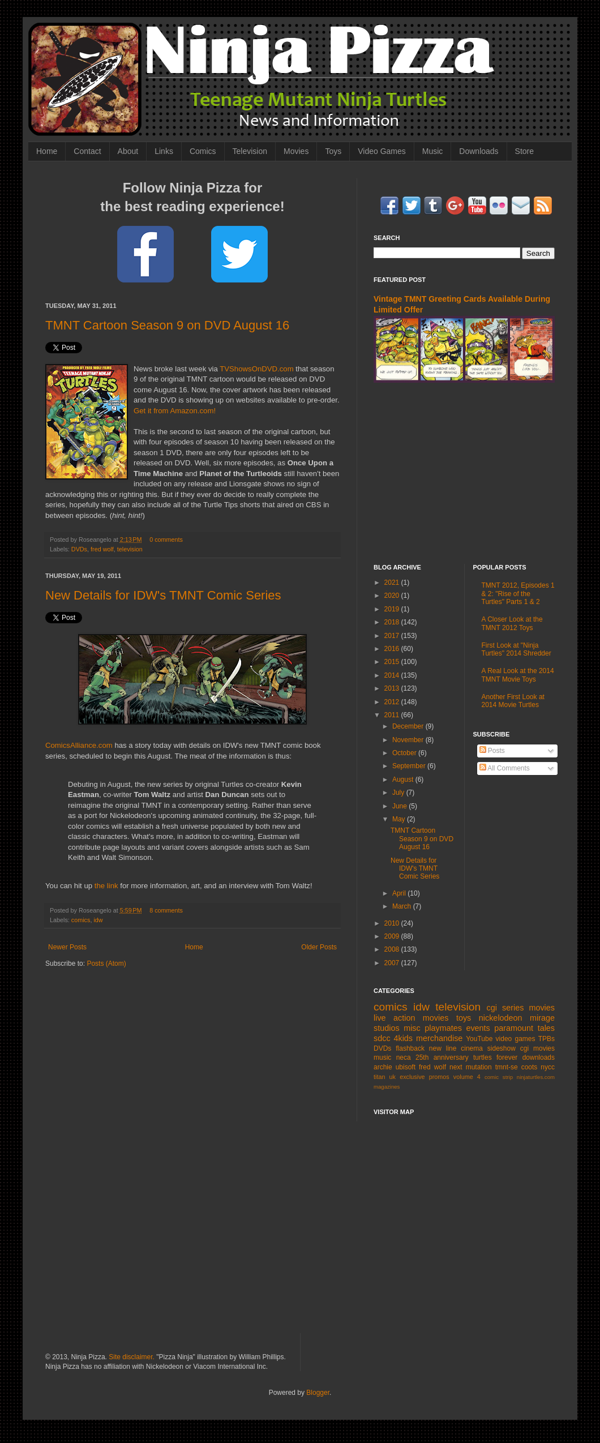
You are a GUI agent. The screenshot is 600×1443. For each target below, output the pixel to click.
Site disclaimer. (132, 1357)
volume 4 (467, 1076)
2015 (392, 662)
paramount (513, 1028)
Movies (296, 151)
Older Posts (319, 947)
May (399, 819)
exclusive (412, 1076)
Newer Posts (67, 947)
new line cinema (456, 1048)
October (405, 753)
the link (106, 885)
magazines (387, 1087)
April (400, 893)
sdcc (382, 1038)
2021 (392, 582)
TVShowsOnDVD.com (256, 369)
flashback (410, 1048)
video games (515, 1039)
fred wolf (102, 549)
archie (383, 1067)
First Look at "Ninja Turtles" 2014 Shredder (516, 649)
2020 (392, 596)
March (402, 906)
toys (463, 1017)
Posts (492, 751)
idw (97, 920)
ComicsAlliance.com (79, 745)
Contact (87, 151)
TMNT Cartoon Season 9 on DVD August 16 (167, 325)
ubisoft (405, 1067)
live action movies (411, 1017)
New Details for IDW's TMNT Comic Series (163, 595)
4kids (403, 1038)
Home (46, 151)
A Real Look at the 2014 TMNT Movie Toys (518, 675)
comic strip (499, 1077)
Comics (203, 151)
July (399, 793)
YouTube (479, 1039)
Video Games (382, 151)
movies (542, 1007)
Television (250, 151)
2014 (392, 675)
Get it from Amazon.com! (175, 410)
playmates (443, 1028)
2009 (392, 936)
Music (432, 151)
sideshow (501, 1048)
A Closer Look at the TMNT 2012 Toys (512, 623)
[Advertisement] (300, 1234)
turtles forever (495, 1057)
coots (529, 1067)
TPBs (546, 1039)
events (478, 1028)
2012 (392, 702)
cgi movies (537, 1048)
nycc (548, 1067)
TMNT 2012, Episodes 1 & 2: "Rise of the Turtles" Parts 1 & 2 (518, 593)
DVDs (79, 549)
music (382, 1057)
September (409, 766)
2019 (392, 609)
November (409, 740)
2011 (392, 715)
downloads (538, 1057)
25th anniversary (442, 1057)
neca (403, 1057)
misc (412, 1028)
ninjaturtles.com (536, 1077)
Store (524, 151)
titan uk (385, 1076)
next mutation (470, 1067)
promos (439, 1076)
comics (81, 920)
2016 (392, 649)
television (130, 549)
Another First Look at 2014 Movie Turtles (513, 701)
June (400, 806)
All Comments (504, 768)
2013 (392, 688)
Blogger (317, 1393)
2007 (392, 963)
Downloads (478, 151)
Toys (333, 151)
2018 (392, 622)
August (403, 779)
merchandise (439, 1038)
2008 (392, 949)
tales (546, 1028)
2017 (392, 636)
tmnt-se (506, 1067)
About (128, 151)
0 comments (166, 539)
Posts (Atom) (106, 963)
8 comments (166, 910)
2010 (392, 923)
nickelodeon (500, 1017)
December (409, 726)
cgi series (505, 1007)
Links (164, 151)
